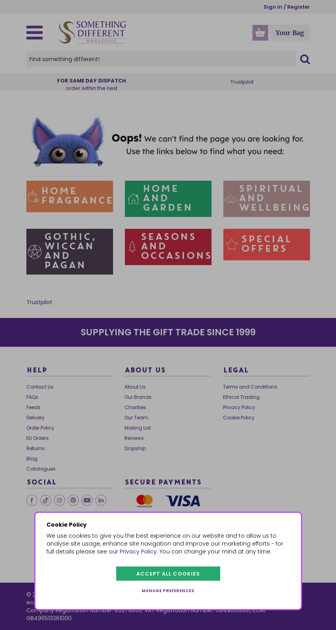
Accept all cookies (168, 574)
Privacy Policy (138, 551)
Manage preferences (168, 591)
